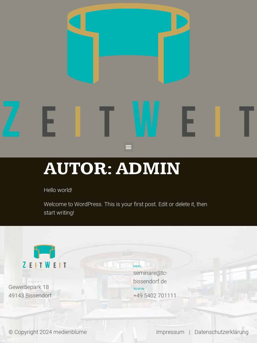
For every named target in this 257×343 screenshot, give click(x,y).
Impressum (170, 332)
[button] (128, 147)
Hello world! (58, 190)
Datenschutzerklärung (222, 332)
